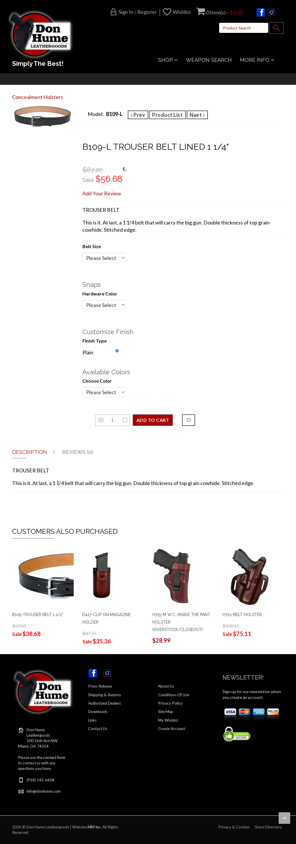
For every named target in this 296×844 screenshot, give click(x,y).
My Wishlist (168, 720)
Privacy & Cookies (234, 827)
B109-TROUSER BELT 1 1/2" (37, 614)
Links (92, 720)
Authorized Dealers (104, 703)
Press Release (100, 686)
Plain (87, 352)
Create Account (171, 728)
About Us (166, 686)
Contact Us (97, 728)
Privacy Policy (170, 703)
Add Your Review (101, 193)
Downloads (98, 711)
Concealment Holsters (37, 97)
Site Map (165, 711)
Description (29, 452)
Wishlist (182, 12)
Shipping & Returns (104, 695)
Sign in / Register (138, 12)
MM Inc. (94, 827)
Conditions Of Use (173, 695)
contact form (54, 757)
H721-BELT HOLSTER (242, 614)
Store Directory (268, 827)
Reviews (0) (77, 452)
